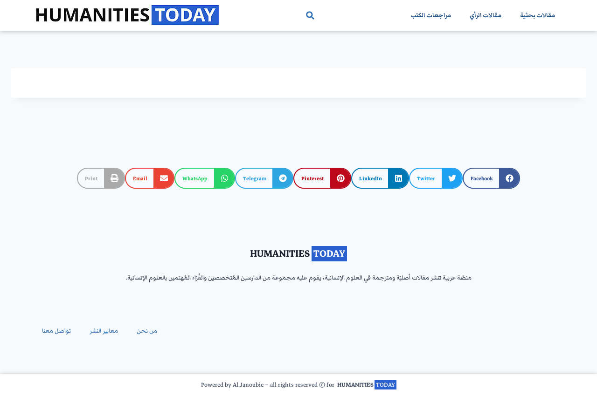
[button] (310, 15)
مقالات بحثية (537, 15)
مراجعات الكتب (430, 15)
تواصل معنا (56, 330)
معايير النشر (104, 330)
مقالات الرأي (485, 15)
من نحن (147, 330)
